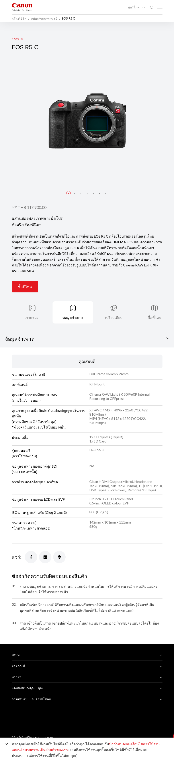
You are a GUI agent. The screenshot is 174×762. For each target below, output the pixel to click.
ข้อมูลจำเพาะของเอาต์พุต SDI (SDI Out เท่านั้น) (34, 469)
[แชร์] (31, 557)
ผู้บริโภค (134, 7)
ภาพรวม (32, 317)
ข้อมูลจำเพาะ (73, 317)
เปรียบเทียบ (113, 317)
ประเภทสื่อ (20, 437)
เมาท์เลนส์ (20, 384)
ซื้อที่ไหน (25, 286)
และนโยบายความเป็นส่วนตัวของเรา (40, 750)
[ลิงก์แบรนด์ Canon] (22, 7)
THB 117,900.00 (32, 207)
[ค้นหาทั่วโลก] (151, 7)
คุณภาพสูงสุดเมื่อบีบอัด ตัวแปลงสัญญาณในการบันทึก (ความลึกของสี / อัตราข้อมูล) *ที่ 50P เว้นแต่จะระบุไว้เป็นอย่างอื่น (48, 418)
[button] (68, 193)
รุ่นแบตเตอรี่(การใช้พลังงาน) (24, 453)
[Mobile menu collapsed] (159, 7)
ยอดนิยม (17, 39)
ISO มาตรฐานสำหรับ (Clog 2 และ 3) (39, 512)
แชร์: (16, 557)
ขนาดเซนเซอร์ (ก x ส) (28, 374)
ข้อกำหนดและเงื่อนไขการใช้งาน (134, 744)
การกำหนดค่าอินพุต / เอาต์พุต (35, 482)
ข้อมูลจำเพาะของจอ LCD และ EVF (38, 499)
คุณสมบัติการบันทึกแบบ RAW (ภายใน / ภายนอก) (34, 397)
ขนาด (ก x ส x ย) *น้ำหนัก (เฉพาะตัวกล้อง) (31, 525)
